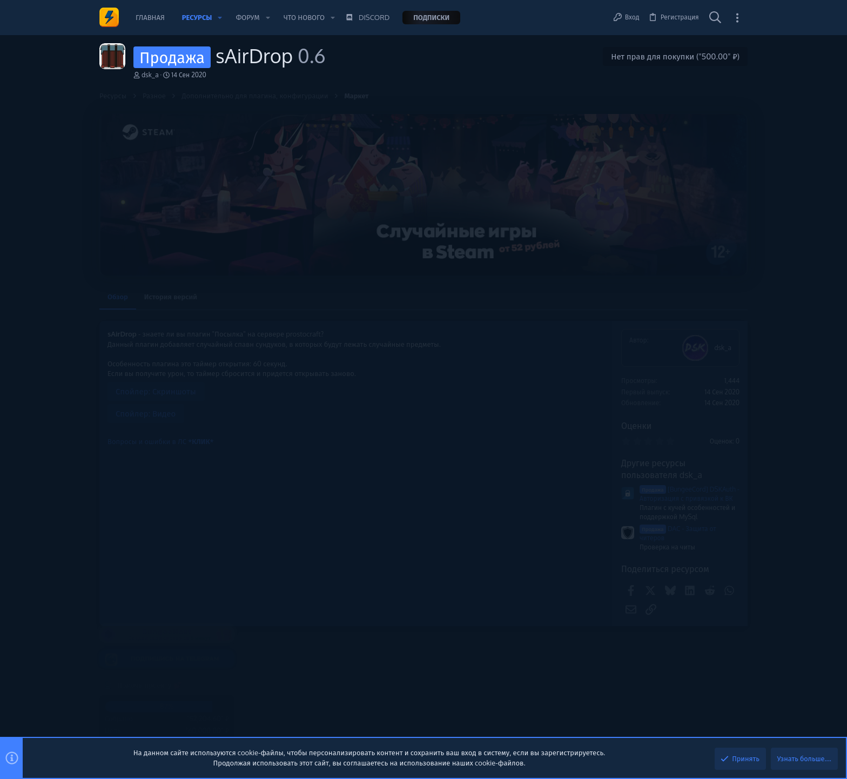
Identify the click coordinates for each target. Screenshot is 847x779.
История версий (170, 296)
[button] (220, 17)
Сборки (647, 567)
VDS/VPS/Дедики (662, 511)
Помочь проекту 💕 (662, 342)
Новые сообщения (660, 445)
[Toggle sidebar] (737, 17)
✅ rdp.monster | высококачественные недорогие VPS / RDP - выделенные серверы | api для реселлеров (687, 607)
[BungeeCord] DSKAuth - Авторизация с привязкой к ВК (544, 493)
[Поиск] (715, 18)
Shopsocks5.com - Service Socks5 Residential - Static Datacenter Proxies (678, 474)
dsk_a (150, 75)
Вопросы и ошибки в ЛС (160, 441)
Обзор (117, 296)
